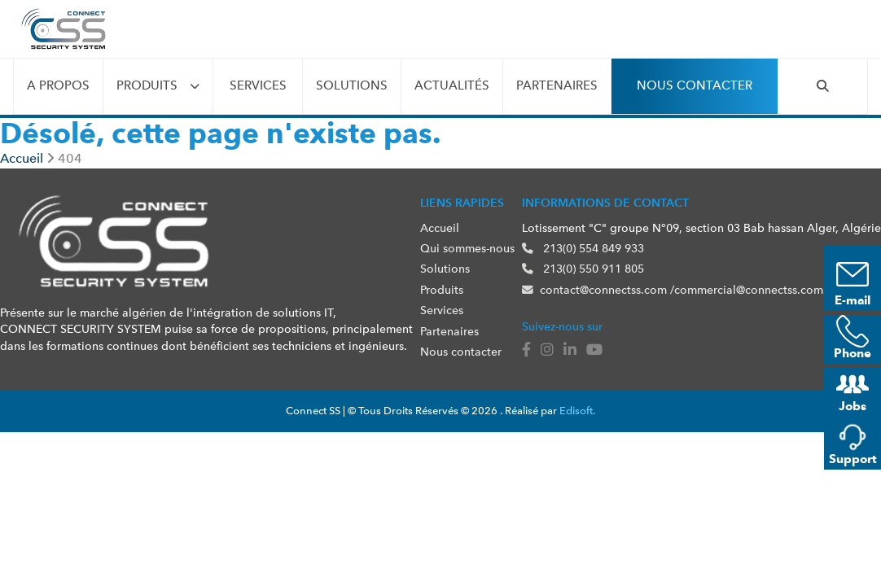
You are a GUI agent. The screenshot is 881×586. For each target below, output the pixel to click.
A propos (58, 85)
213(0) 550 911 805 (583, 268)
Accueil (439, 228)
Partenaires (557, 85)
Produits (147, 85)
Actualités (451, 85)
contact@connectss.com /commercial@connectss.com (672, 289)
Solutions (352, 85)
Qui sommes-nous (467, 248)
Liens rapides (462, 202)
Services (258, 85)
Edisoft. (577, 411)
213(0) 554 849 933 (583, 248)
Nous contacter (694, 85)
